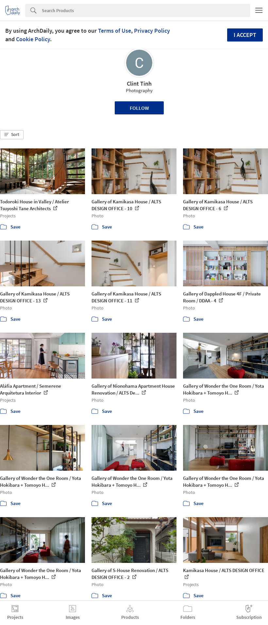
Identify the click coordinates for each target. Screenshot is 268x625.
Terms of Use (114, 30)
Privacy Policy (152, 30)
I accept (245, 35)
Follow (139, 108)
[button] (12, 134)
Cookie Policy (33, 39)
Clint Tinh (139, 83)
